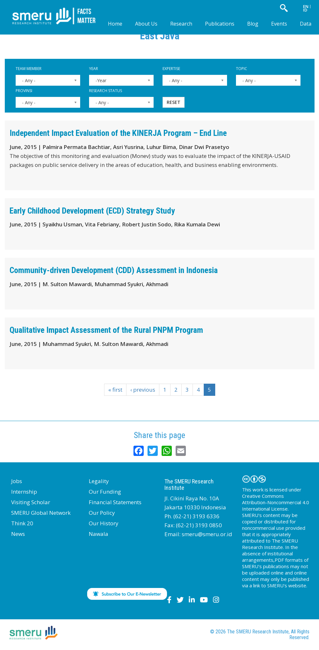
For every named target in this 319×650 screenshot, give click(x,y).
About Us (146, 23)
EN (305, 6)
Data (305, 23)
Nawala (98, 533)
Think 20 (22, 523)
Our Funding (105, 491)
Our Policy (102, 512)
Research (181, 23)
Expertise (171, 68)
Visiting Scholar (30, 502)
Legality (99, 481)
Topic (241, 68)
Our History (103, 523)
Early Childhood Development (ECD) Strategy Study (92, 210)
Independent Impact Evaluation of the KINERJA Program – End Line (118, 133)
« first (115, 389)
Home (115, 23)
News (18, 533)
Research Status (105, 90)
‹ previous (142, 389)
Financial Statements (115, 502)
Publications (219, 23)
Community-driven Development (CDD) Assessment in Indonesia (114, 270)
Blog (252, 23)
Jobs (16, 481)
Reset (173, 102)
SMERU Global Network (41, 512)
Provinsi (24, 90)
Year (93, 68)
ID (305, 10)
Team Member (29, 68)
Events (279, 23)
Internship (24, 491)
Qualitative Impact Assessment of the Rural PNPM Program (106, 330)
